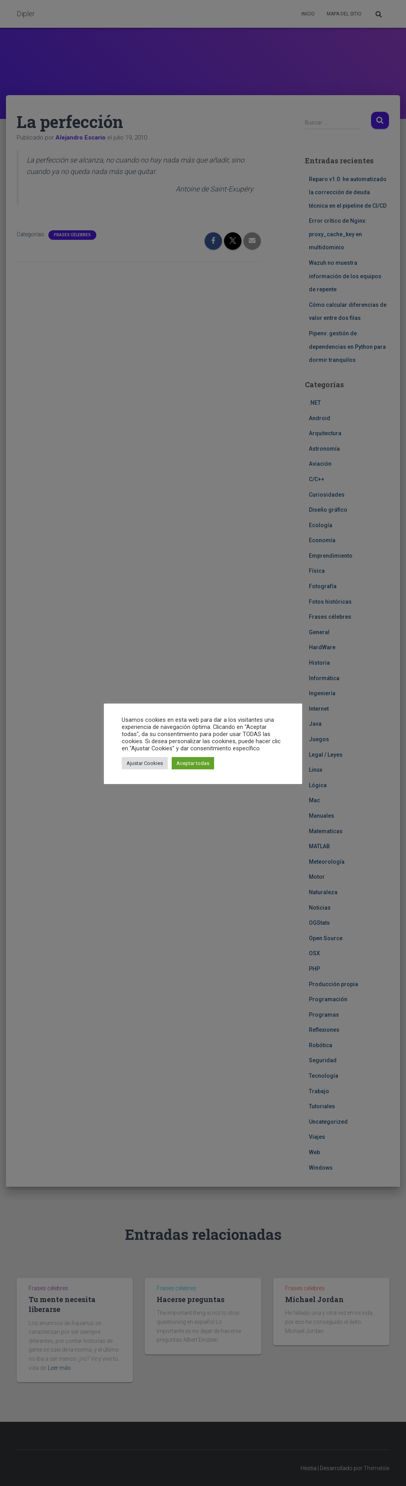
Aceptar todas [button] (192, 763)
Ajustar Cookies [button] (144, 763)
